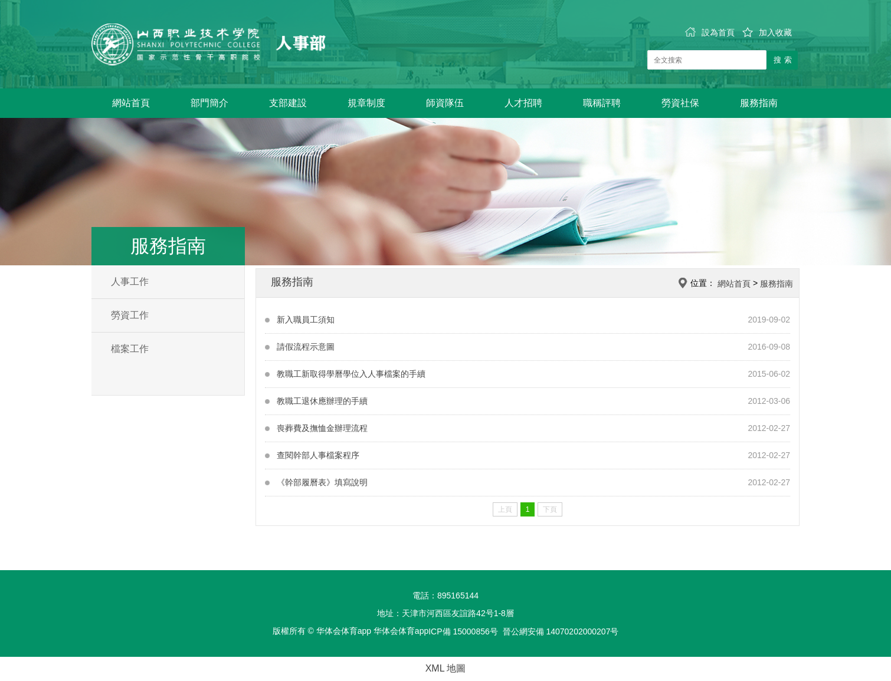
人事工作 (130, 282)
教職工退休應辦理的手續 (322, 401)
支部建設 (288, 103)
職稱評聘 (602, 103)
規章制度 (366, 103)
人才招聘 (523, 103)
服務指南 (759, 103)
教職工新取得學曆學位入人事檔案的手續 (351, 374)
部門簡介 (209, 103)
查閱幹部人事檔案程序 (318, 455)
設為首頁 (710, 32)
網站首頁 (131, 103)
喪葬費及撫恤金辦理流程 (322, 428)
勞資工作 (130, 315)
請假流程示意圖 (306, 346)
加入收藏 (767, 32)
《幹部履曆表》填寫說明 (322, 482)
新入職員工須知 (306, 319)
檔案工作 (130, 349)
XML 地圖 (445, 668)
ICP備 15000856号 (463, 631)
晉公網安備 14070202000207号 (561, 631)
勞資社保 (680, 103)
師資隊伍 (445, 103)
